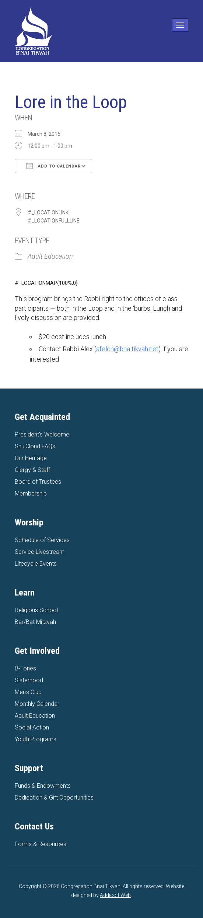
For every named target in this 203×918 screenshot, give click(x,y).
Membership (31, 493)
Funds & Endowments (43, 785)
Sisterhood (29, 680)
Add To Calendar (53, 165)
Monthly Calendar (37, 703)
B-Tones (25, 668)
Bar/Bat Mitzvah (35, 621)
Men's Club (28, 692)
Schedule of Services (42, 539)
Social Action (32, 727)
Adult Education (50, 256)
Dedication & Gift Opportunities (54, 797)
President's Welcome (42, 434)
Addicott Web (115, 895)
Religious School (36, 610)
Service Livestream (39, 551)
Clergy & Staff (32, 469)
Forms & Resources (40, 844)
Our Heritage (31, 458)
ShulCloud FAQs (35, 446)
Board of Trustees (38, 481)
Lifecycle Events (36, 563)
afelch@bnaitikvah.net (127, 349)
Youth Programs (35, 739)
